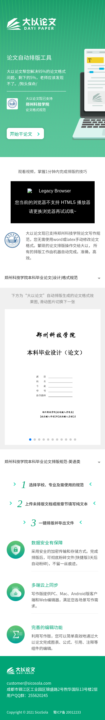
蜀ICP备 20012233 (67, 712)
